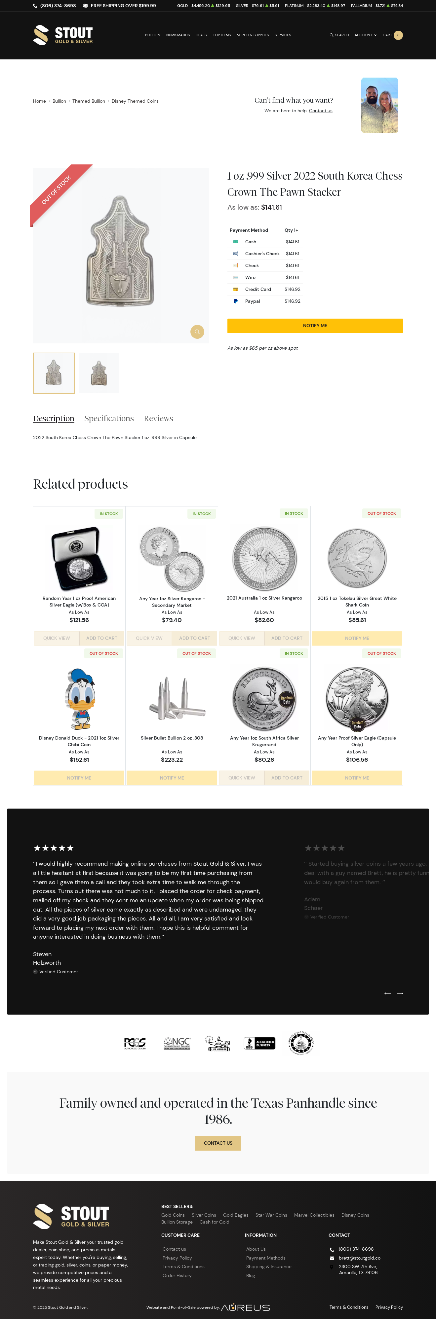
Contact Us (218, 1140)
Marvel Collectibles (314, 1212)
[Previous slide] (387, 991)
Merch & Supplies (253, 35)
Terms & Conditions (184, 1264)
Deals (201, 35)
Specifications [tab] (109, 418)
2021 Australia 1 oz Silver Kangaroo (264, 598)
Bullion (152, 35)
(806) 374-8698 (58, 6)
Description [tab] (53, 418)
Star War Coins (271, 1212)
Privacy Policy (177, 1255)
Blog (250, 1273)
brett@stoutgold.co (359, 1255)
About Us (256, 1246)
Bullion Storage (177, 1219)
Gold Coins (173, 1212)
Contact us (321, 111)
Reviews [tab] (158, 418)
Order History (177, 1273)
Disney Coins (355, 1212)
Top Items (222, 35)
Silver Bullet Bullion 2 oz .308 (171, 737)
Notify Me (315, 326)
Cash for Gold (214, 1219)
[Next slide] (400, 991)
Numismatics (178, 35)
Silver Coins (204, 1212)
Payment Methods (266, 1255)
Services (283, 35)
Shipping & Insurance (269, 1264)
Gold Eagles (236, 1212)
